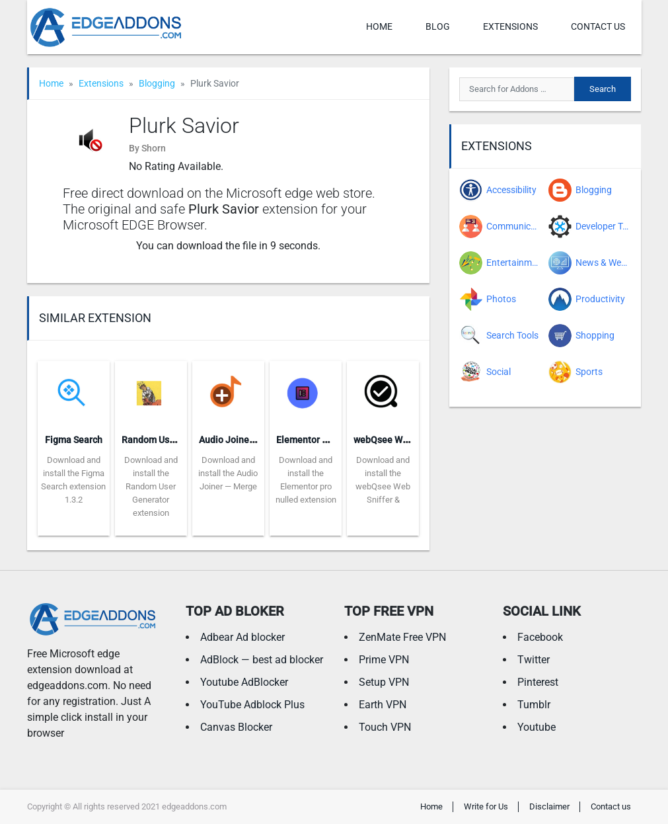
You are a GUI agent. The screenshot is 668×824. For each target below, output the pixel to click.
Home (379, 26)
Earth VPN (382, 704)
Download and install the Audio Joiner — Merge (228, 473)
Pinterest (537, 682)
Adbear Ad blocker (242, 637)
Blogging (157, 83)
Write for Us (486, 806)
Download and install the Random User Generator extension (151, 486)
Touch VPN (385, 727)
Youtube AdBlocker (244, 682)
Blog (438, 26)
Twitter (533, 659)
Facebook (540, 637)
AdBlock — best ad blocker (261, 659)
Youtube (536, 727)
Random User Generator (172, 439)
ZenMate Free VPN (402, 637)
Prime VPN (384, 659)
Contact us (598, 26)
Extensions (510, 26)
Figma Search (73, 439)
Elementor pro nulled (320, 439)
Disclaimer (549, 806)
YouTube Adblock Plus (252, 704)
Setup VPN (384, 682)
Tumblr (533, 704)
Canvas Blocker (236, 727)
